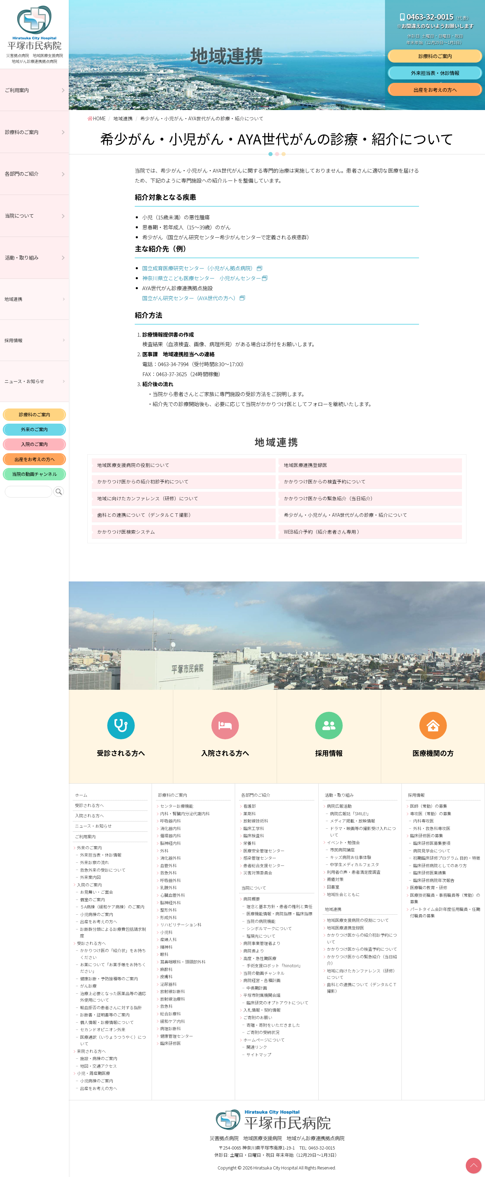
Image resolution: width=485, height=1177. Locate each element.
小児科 (166, 932)
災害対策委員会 (257, 872)
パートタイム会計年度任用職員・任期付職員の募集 (445, 912)
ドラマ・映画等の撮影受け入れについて (363, 831)
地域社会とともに (343, 894)
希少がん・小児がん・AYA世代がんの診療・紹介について (345, 514)
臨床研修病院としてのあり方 (440, 865)
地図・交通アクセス (98, 1066)
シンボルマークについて (269, 928)
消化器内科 (170, 828)
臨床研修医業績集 (429, 872)
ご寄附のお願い (257, 1017)
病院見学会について (431, 850)
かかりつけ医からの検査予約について (325, 481)
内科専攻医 (423, 821)
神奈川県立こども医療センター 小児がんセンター (201, 278)
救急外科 (168, 872)
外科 (164, 850)
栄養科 (249, 843)
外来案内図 (90, 877)
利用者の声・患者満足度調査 (354, 872)
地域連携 (13, 299)
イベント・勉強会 (343, 842)
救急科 (166, 1006)
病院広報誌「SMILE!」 (350, 813)
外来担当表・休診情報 (435, 72)
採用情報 (13, 340)
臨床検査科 (253, 835)
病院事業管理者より (261, 943)
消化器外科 (170, 858)
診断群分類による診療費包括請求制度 (113, 932)
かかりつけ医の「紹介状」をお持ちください (113, 953)
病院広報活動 (339, 806)
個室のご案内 (92, 899)
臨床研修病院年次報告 (433, 880)
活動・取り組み (21, 257)
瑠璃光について (260, 936)
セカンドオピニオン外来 (102, 1029)
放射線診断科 (172, 991)
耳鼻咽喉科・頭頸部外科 (183, 962)
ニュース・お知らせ (24, 381)
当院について (19, 215)
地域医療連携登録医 (305, 464)
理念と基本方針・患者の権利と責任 (279, 906)
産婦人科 (168, 939)
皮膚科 (166, 976)
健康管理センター (176, 1036)
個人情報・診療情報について (107, 1022)
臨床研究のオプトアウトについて (277, 1002)
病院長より (253, 950)
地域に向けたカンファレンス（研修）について (147, 498)
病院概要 (251, 899)
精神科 (166, 947)
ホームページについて (264, 1040)
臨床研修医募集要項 (431, 843)
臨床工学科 (253, 828)
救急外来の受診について (102, 870)
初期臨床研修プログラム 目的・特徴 (446, 858)
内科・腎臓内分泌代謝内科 (185, 813)
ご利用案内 (17, 90)
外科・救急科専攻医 (431, 828)
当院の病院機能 (260, 921)
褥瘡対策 (335, 879)
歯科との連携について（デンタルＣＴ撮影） (145, 514)
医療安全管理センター (264, 850)
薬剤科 (249, 813)
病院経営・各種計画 (261, 980)
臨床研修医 (170, 1043)
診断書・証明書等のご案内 (105, 1014)
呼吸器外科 (170, 880)
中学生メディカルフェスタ (354, 864)
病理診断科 (170, 1028)
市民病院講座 (342, 849)
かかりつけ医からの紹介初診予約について (143, 481)
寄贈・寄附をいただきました (273, 1025)
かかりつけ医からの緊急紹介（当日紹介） (329, 498)
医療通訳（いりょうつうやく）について (113, 1040)
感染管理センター (259, 858)
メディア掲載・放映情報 (352, 821)
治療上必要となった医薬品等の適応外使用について (113, 996)
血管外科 (168, 865)
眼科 (164, 954)
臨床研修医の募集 (426, 835)
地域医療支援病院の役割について (133, 464)
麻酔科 (166, 969)
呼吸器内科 (170, 821)
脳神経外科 (170, 902)
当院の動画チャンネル (34, 474)
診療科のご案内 (21, 131)
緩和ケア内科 (172, 1021)
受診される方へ (89, 805)
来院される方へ (91, 1051)
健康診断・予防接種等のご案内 (109, 978)
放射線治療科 (172, 999)
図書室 (333, 887)
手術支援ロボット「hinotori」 (274, 965)
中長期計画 (256, 988)
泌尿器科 (168, 984)
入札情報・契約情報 (261, 1010)
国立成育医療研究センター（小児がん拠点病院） (199, 268)
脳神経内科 (170, 843)
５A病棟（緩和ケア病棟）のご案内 (112, 906)
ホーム (81, 795)
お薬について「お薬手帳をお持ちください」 (113, 967)
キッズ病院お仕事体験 (350, 857)
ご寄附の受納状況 (262, 1032)
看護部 (249, 806)
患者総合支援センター (264, 865)
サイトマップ (258, 1054)
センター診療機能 (176, 806)
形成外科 (168, 917)
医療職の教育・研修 (428, 887)
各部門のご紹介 (21, 173)
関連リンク (256, 1047)
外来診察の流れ (94, 862)
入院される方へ (89, 816)
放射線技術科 (255, 821)
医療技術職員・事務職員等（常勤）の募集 (445, 898)
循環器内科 (170, 835)
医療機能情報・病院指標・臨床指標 (279, 913)
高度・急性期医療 (259, 958)
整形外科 (168, 910)
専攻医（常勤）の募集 (430, 813)
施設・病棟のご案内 (98, 1058)
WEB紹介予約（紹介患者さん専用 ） (323, 531)
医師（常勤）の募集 (428, 806)
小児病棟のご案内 (96, 914)
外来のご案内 (34, 429)
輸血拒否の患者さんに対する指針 (111, 1007)
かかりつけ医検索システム (126, 531)
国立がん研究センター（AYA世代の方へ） (190, 298)
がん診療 (88, 986)
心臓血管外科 (172, 895)
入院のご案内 (34, 444)
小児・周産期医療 (93, 1073)
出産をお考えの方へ (34, 459)
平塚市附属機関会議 (261, 995)
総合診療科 (170, 1013)
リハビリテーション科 (180, 924)
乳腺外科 (168, 887)
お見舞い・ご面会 (96, 892)
